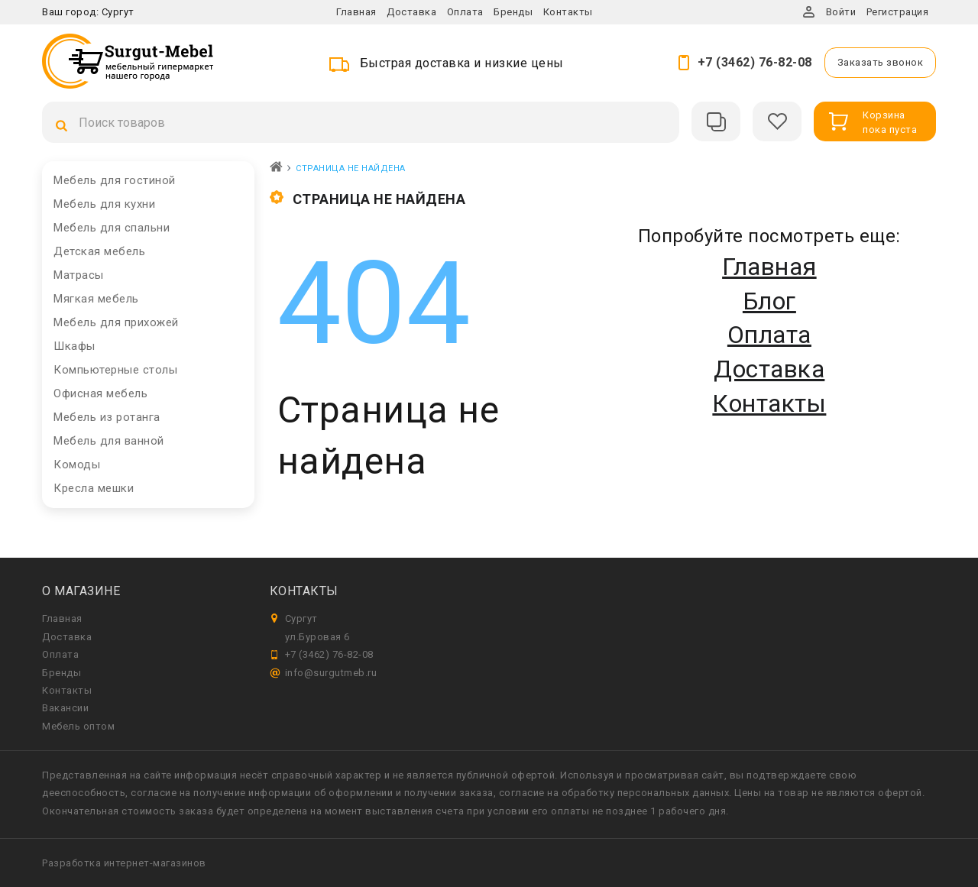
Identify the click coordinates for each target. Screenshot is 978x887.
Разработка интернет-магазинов (124, 863)
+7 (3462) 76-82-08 (755, 62)
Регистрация (897, 12)
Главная (356, 12)
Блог (769, 301)
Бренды (513, 12)
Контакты (568, 12)
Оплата (465, 12)
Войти (841, 12)
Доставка (411, 12)
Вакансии (65, 708)
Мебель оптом (78, 726)
